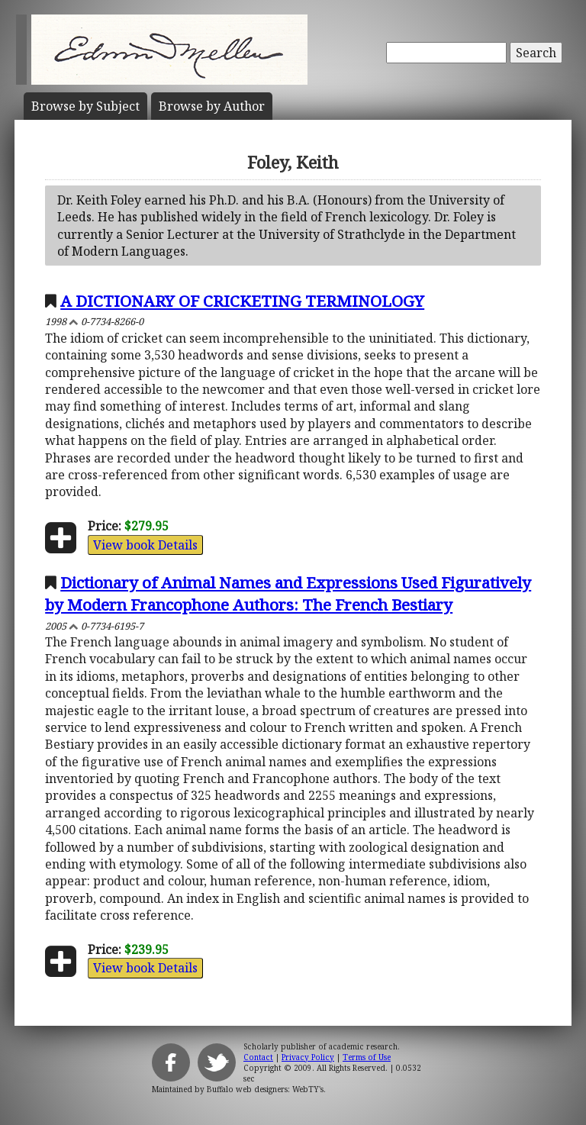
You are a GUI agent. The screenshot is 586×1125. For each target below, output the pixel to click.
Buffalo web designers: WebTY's (265, 1089)
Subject (85, 106)
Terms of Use (367, 1057)
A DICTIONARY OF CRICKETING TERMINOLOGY (242, 300)
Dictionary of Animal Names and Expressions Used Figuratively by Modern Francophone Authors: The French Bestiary (288, 593)
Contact (258, 1057)
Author (212, 106)
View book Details (145, 545)
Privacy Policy (308, 1057)
